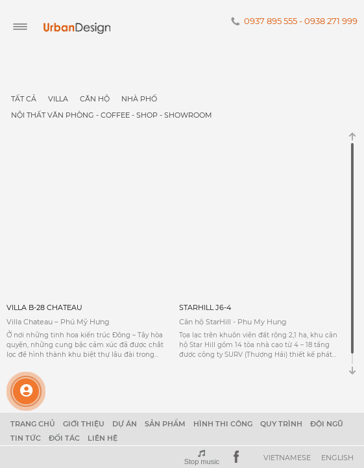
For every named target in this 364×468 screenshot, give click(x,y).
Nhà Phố (139, 98)
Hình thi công (222, 423)
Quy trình (281, 423)
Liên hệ (102, 438)
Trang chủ (32, 423)
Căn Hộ (95, 98)
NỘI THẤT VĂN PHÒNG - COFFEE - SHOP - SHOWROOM (111, 115)
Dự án (124, 423)
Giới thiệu (83, 423)
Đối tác (64, 438)
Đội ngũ (326, 423)
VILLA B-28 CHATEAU (44, 307)
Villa (58, 98)
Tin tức (25, 438)
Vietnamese (287, 457)
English (337, 457)
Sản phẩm (165, 423)
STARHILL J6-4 (205, 307)
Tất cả (23, 98)
